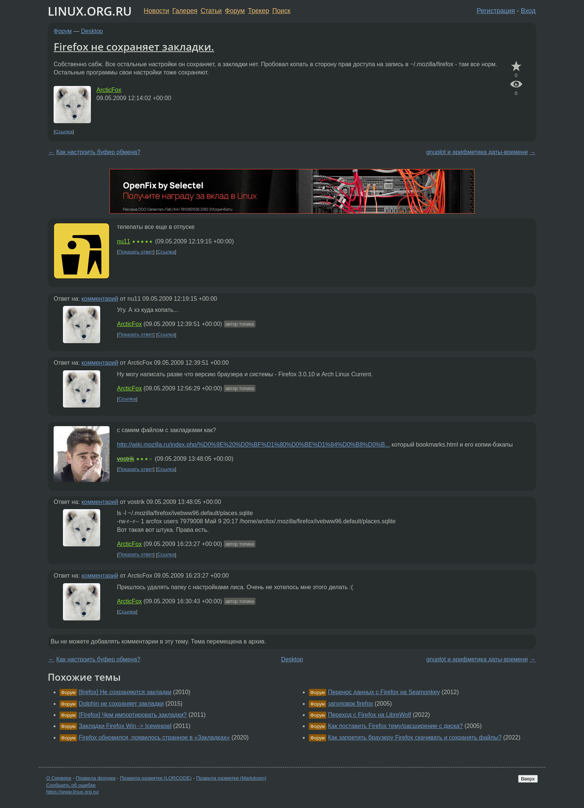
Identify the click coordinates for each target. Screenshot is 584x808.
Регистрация (496, 11)
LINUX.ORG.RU (90, 11)
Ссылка (64, 131)
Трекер (258, 11)
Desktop (92, 31)
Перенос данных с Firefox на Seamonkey (384, 692)
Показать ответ (135, 252)
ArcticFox (108, 90)
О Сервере (59, 778)
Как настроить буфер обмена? (98, 152)
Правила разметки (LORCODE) (156, 778)
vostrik (125, 459)
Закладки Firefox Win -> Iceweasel (125, 726)
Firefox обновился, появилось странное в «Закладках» (154, 737)
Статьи (211, 11)
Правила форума (96, 778)
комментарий (100, 299)
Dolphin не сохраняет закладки (121, 703)
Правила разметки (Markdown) (231, 778)
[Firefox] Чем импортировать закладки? (133, 715)
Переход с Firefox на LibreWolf (369, 715)
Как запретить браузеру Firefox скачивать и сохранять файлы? (414, 737)
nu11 (123, 241)
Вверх (528, 779)
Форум (235, 11)
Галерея (184, 11)
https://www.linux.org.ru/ (72, 792)
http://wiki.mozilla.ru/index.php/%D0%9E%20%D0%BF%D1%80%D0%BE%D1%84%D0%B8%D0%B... (253, 444)
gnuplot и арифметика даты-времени (477, 152)
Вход (528, 11)
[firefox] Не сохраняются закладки (125, 692)
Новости (156, 11)
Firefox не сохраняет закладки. (134, 46)
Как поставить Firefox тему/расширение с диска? (395, 726)
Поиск (281, 11)
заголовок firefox (350, 703)
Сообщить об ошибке (71, 785)
